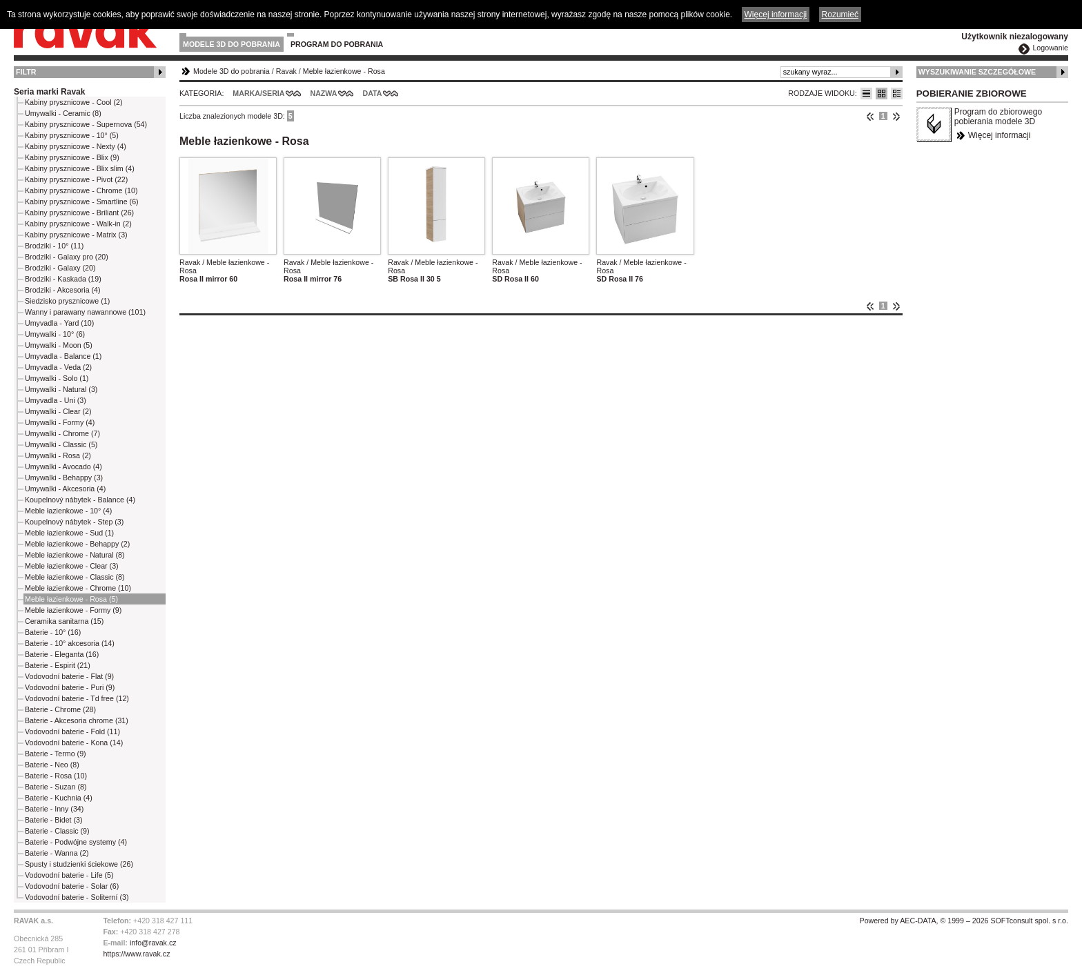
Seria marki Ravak (49, 92)
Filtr (26, 72)
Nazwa (323, 93)
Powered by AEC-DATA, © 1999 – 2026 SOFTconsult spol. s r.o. (964, 920)
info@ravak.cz (153, 942)
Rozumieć (840, 14)
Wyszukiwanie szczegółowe (977, 72)
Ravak (286, 71)
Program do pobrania (337, 44)
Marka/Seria (258, 93)
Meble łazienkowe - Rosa (344, 71)
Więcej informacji (999, 135)
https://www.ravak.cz (136, 954)
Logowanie (1050, 47)
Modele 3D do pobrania (231, 44)
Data (372, 93)
